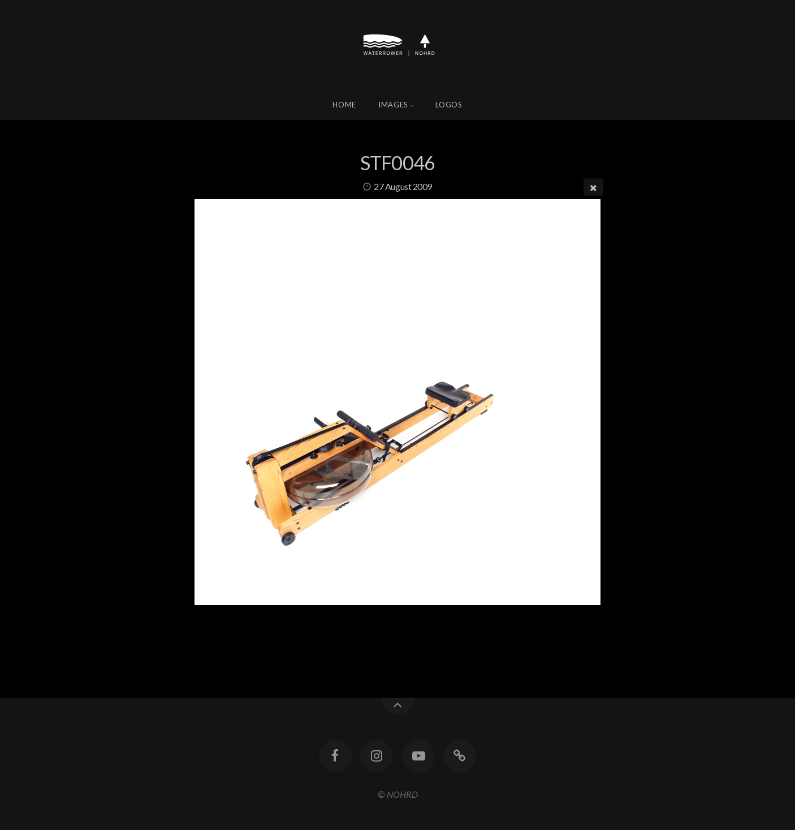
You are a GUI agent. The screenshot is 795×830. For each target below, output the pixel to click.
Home (344, 104)
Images (393, 104)
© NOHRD (398, 794)
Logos (448, 104)
